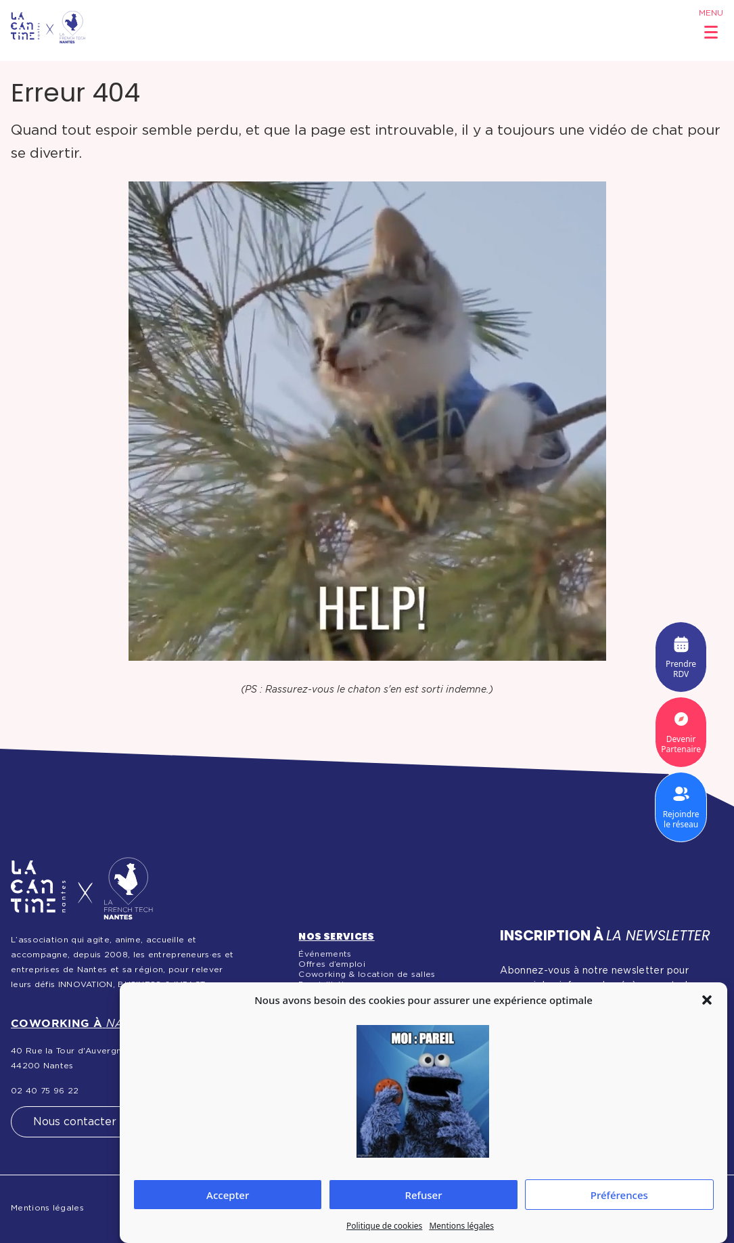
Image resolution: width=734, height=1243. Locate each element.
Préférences (619, 1195)
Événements (324, 954)
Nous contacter (74, 1121)
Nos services (336, 936)
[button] (707, 1000)
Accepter (227, 1195)
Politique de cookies (384, 1225)
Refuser (423, 1195)
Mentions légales (461, 1225)
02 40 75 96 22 (44, 1091)
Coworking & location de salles (366, 974)
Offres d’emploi (331, 964)
